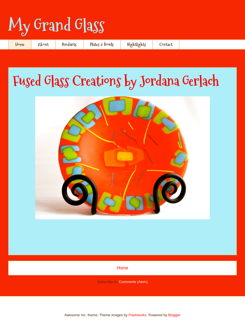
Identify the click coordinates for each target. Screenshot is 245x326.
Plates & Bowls (102, 44)
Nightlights (136, 44)
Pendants (69, 44)
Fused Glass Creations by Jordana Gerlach (116, 81)
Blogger (174, 315)
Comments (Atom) (133, 282)
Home (20, 44)
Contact (165, 44)
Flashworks (138, 315)
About (43, 44)
